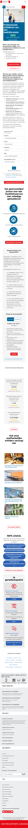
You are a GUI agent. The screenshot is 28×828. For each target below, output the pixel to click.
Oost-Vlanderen (10, 667)
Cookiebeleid (5, 801)
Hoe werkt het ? (6, 785)
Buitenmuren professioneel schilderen (11, 517)
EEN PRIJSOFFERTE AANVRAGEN (14, 824)
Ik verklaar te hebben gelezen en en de (13, 175)
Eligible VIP (13, 35)
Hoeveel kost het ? (6, 789)
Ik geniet (14, 354)
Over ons (4, 753)
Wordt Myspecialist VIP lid (8, 756)
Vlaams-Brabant (9, 662)
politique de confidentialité (12, 175)
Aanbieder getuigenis (7, 741)
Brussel (15, 658)
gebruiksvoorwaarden (10, 177)
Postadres (6, 147)
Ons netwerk (5, 760)
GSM (5, 153)
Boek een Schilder (14, 64)
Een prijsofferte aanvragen (14, 242)
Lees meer (14, 429)
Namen (7, 660)
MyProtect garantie (6, 794)
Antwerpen (9, 658)
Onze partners (5, 758)
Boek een (13, 40)
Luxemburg (18, 660)
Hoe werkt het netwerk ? (8, 787)
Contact (6, 135)
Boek (13, 621)
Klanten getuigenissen (7, 738)
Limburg (12, 660)
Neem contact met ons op (14, 643)
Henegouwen (18, 667)
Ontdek (14, 599)
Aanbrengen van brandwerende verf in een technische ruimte (14, 466)
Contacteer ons (14, 68)
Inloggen (4, 805)
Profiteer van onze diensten (14, 570)
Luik (19, 658)
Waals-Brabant (18, 662)
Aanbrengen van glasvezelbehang (13, 482)
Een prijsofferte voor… (10, 159)
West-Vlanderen (13, 665)
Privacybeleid (5, 798)
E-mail (5, 141)
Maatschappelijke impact (8, 744)
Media (3, 767)
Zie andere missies (14, 527)
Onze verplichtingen (6, 791)
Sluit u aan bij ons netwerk (8, 765)
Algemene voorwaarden (7, 796)
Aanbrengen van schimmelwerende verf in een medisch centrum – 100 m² (13, 500)
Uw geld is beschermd (7, 719)
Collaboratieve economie (8, 727)
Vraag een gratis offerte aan (14, 182)
